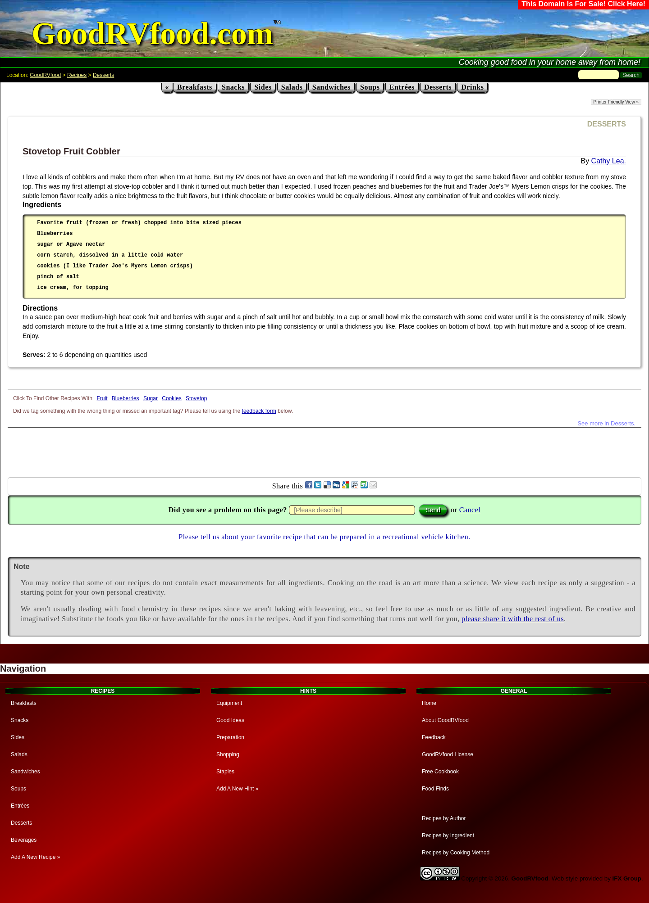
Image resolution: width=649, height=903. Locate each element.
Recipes (77, 75)
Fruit (102, 398)
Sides (262, 87)
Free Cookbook (440, 771)
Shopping (227, 754)
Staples (225, 771)
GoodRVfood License (447, 754)
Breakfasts (194, 87)
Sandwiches (331, 87)
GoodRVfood (45, 75)
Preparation (230, 737)
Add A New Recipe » (35, 857)
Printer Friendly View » (616, 101)
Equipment (229, 703)
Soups (369, 87)
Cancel (469, 510)
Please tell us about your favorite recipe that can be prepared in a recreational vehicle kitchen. (324, 537)
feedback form (259, 411)
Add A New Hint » (237, 789)
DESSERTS (606, 124)
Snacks (233, 87)
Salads (291, 87)
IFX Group (626, 878)
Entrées (402, 87)
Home (429, 703)
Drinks (472, 87)
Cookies (171, 398)
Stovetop (196, 398)
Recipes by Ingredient (448, 835)
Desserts (103, 75)
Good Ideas (230, 720)
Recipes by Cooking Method (455, 852)
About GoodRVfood (445, 720)
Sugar (150, 398)
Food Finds (435, 789)
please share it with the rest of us (513, 619)
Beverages (24, 840)
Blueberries (125, 398)
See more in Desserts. (606, 423)
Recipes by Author (444, 818)
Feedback (434, 737)
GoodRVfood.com (152, 33)
